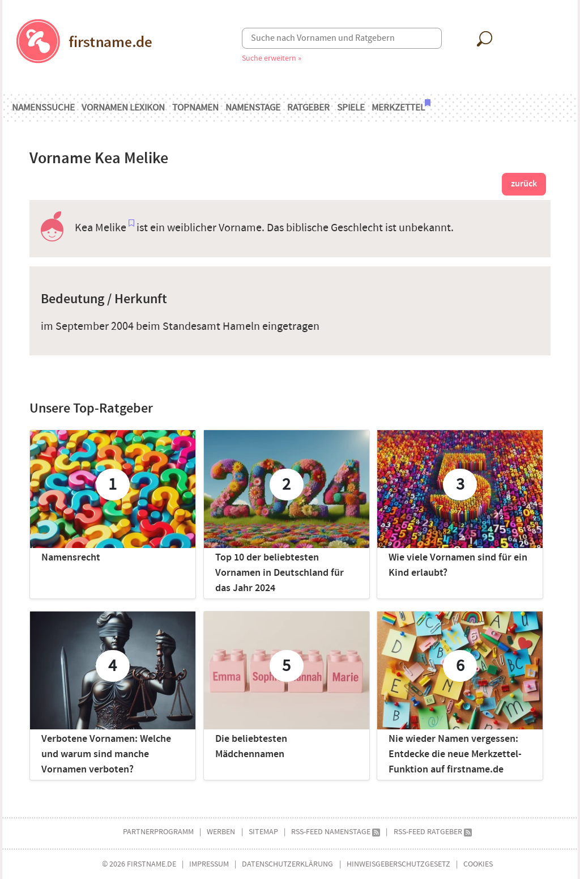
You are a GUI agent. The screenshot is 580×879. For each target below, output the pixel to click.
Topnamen (195, 107)
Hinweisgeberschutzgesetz (398, 864)
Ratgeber (308, 107)
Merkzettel (401, 106)
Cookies (478, 864)
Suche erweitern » (271, 58)
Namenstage (252, 107)
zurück (524, 184)
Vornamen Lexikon (123, 107)
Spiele (351, 107)
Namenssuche (43, 107)
